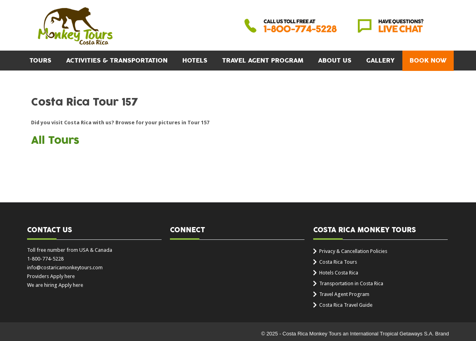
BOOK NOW (428, 60)
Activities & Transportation (117, 60)
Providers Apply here (51, 276)
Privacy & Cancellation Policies (353, 251)
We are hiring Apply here (55, 285)
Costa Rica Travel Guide (346, 305)
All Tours (55, 140)
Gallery (380, 60)
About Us (334, 60)
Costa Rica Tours (338, 262)
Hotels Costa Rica (338, 273)
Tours (40, 60)
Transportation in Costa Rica (351, 283)
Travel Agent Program (262, 60)
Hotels (194, 60)
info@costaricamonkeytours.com (65, 267)
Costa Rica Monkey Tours (75, 26)
